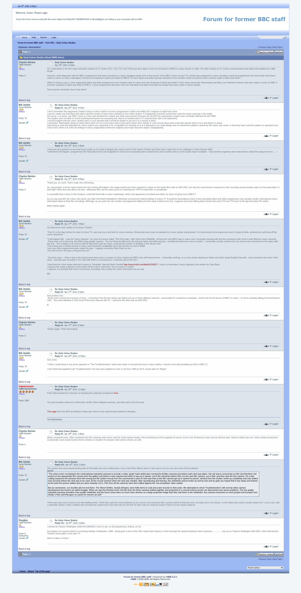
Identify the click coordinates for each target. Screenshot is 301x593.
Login (44, 13)
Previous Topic (265, 47)
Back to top (24, 100)
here (116, 393)
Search (43, 37)
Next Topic (277, 47)
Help (34, 37)
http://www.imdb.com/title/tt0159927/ (141, 264)
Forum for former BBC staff (30, 43)
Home (24, 37)
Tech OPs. (50, 43)
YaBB (133, 579)
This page (51, 411)
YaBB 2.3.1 (171, 577)
